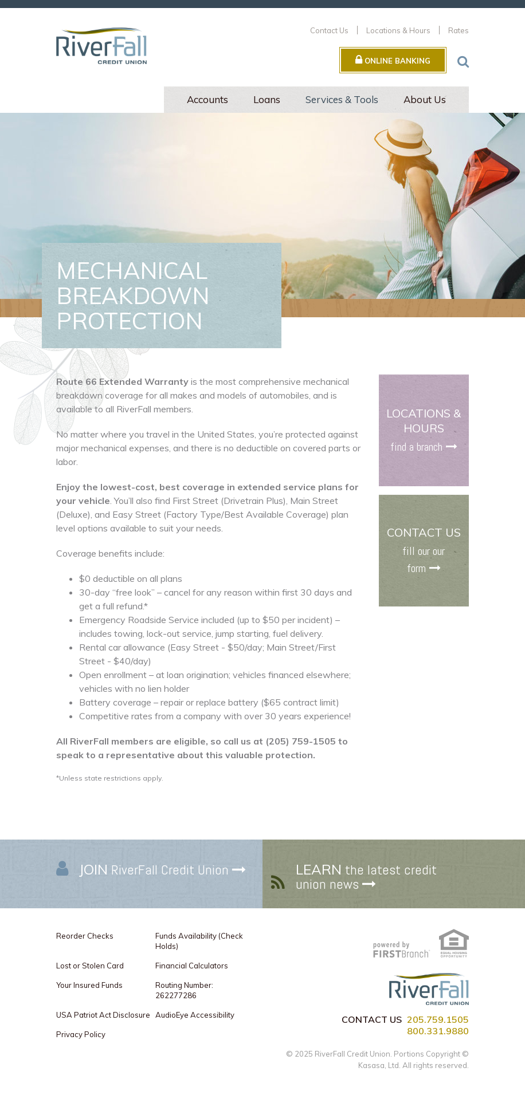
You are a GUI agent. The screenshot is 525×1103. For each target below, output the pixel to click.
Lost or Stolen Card (90, 965)
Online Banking (392, 59)
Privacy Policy (80, 1034)
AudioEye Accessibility (194, 1014)
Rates (458, 30)
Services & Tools (341, 99)
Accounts (207, 99)
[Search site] (463, 61)
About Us (424, 99)
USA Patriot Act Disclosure (103, 1014)
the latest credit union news (366, 877)
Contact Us (329, 30)
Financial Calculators (191, 965)
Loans (266, 99)
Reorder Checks (84, 935)
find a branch (416, 446)
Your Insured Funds (89, 985)
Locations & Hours (398, 30)
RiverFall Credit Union (154, 870)
